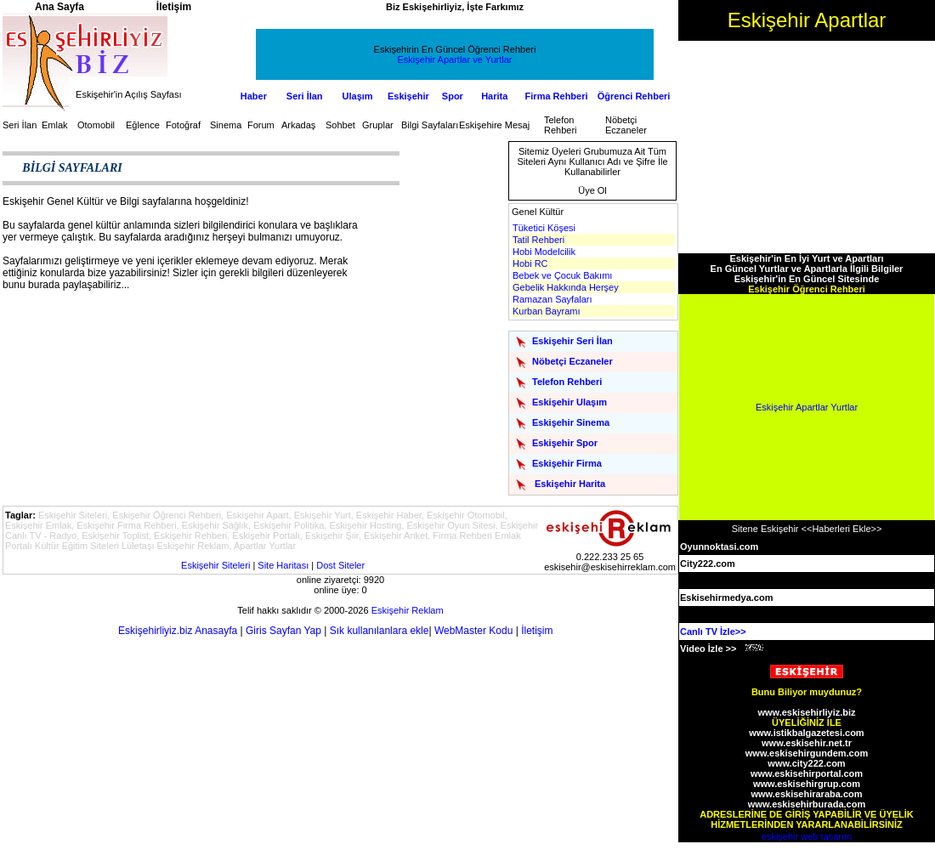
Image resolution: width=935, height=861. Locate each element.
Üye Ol (592, 190)
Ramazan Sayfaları (552, 299)
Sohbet (340, 125)
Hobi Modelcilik (544, 251)
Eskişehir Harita (570, 484)
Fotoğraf (183, 125)
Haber (254, 96)
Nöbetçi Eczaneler (626, 125)
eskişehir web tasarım (807, 836)
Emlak (55, 125)
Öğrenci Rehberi (634, 96)
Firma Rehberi (556, 96)
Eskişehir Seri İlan (572, 341)
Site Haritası (283, 565)
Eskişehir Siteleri (215, 565)
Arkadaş (298, 125)
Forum (261, 125)
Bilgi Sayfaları (429, 125)
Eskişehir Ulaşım (569, 402)
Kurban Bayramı (546, 311)
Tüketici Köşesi (544, 228)
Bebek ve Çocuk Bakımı (562, 275)
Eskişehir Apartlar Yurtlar (807, 407)
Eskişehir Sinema (570, 422)
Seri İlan (304, 96)
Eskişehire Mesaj (494, 125)
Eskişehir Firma (567, 463)
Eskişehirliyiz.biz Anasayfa (177, 631)
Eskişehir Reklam (407, 610)
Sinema (225, 125)
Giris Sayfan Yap (283, 631)
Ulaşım (358, 96)
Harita (494, 96)
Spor (452, 96)
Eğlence (143, 125)
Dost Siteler (340, 565)
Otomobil (96, 125)
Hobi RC (530, 263)
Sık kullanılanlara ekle (379, 631)
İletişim (536, 631)
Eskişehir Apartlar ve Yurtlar (455, 59)
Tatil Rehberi (538, 240)
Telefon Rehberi (560, 125)
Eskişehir (408, 96)
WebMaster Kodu (473, 631)
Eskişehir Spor (565, 443)
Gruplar (378, 125)
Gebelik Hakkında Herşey (566, 287)
